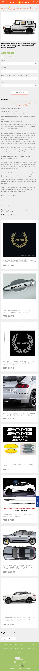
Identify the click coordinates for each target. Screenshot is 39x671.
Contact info (7, 644)
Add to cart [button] (19, 92)
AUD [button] (22, 658)
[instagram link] (24, 662)
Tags (19, 652)
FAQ (16, 648)
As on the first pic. (8, 57)
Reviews (23, 648)
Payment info (18, 644)
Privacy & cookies (30, 644)
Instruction (31, 648)
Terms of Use (8, 648)
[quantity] (19, 85)
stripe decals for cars (8, 639)
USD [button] (17, 658)
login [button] (26, 210)
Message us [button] (37, 502)
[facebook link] (15, 662)
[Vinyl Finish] (19, 71)
